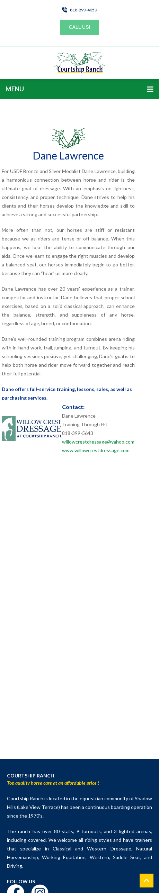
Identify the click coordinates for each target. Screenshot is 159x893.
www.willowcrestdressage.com (96, 450)
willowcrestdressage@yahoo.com (98, 442)
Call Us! (79, 27)
